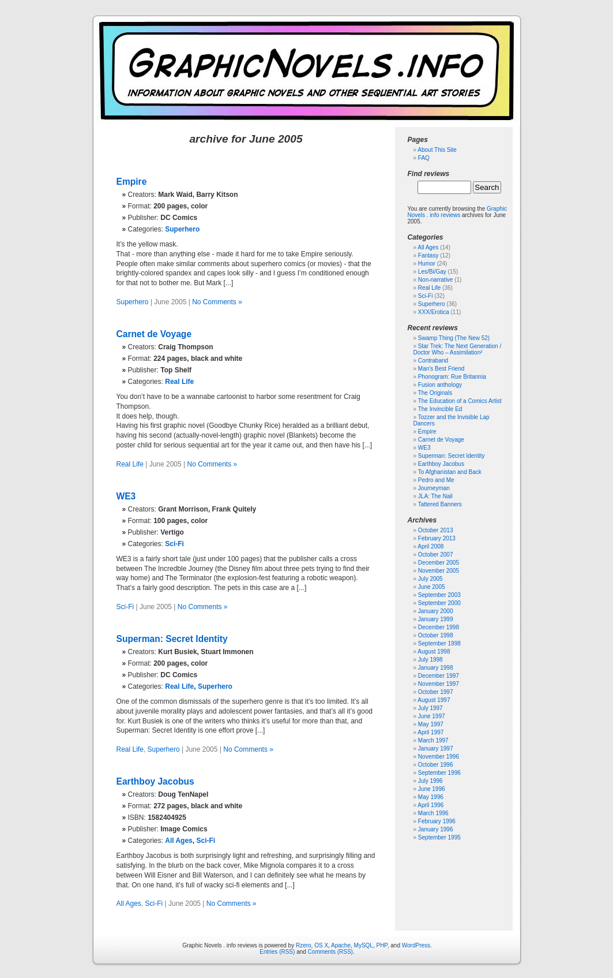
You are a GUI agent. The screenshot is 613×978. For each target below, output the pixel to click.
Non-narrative (435, 280)
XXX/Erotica (433, 312)
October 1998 (435, 635)
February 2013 (437, 538)
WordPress (416, 945)
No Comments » (217, 302)
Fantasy (428, 255)
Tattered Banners (440, 504)
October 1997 (435, 692)
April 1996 (430, 805)
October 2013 (435, 530)
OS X (321, 945)
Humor (426, 263)
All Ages (179, 841)
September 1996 (439, 773)
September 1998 (439, 643)
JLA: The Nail (435, 496)
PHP (381, 945)
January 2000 (435, 611)
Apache (341, 945)
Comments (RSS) (330, 952)
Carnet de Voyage (154, 334)
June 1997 (431, 716)
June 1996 (431, 789)
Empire (131, 181)
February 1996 (437, 821)
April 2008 (430, 546)
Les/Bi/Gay (432, 271)
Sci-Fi (174, 544)
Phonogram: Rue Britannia (452, 377)
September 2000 (439, 603)
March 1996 (433, 813)
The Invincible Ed (440, 409)
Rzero (303, 945)
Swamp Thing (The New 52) (454, 338)
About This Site (437, 150)
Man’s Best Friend (441, 368)
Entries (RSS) (277, 952)
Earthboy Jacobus (155, 781)
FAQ (424, 158)
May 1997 (430, 724)
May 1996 (430, 797)
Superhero (182, 229)
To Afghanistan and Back (450, 472)
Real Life (179, 382)
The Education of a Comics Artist (460, 401)
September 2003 (439, 595)
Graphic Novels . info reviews (457, 212)
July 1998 (430, 659)
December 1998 (438, 627)
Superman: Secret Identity (172, 639)
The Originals (435, 393)
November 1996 (438, 756)
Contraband (433, 360)
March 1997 (433, 740)
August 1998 (434, 651)
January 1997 (435, 748)
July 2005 (430, 579)
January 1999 (435, 619)
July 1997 (430, 708)
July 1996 (430, 781)
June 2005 (431, 587)
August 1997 (434, 700)
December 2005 (438, 562)
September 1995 (439, 837)
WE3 (126, 496)
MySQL (363, 945)
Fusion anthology (440, 385)
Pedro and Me (436, 480)
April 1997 (430, 732)
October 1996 (435, 765)
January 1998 (435, 668)
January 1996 (435, 829)
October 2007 (435, 554)
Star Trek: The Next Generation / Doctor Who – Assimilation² (457, 349)
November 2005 (438, 571)
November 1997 (438, 684)
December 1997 (438, 676)
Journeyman (434, 488)
